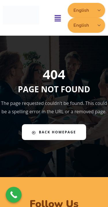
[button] (58, 17)
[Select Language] (86, 10)
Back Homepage (54, 132)
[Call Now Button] (14, 195)
